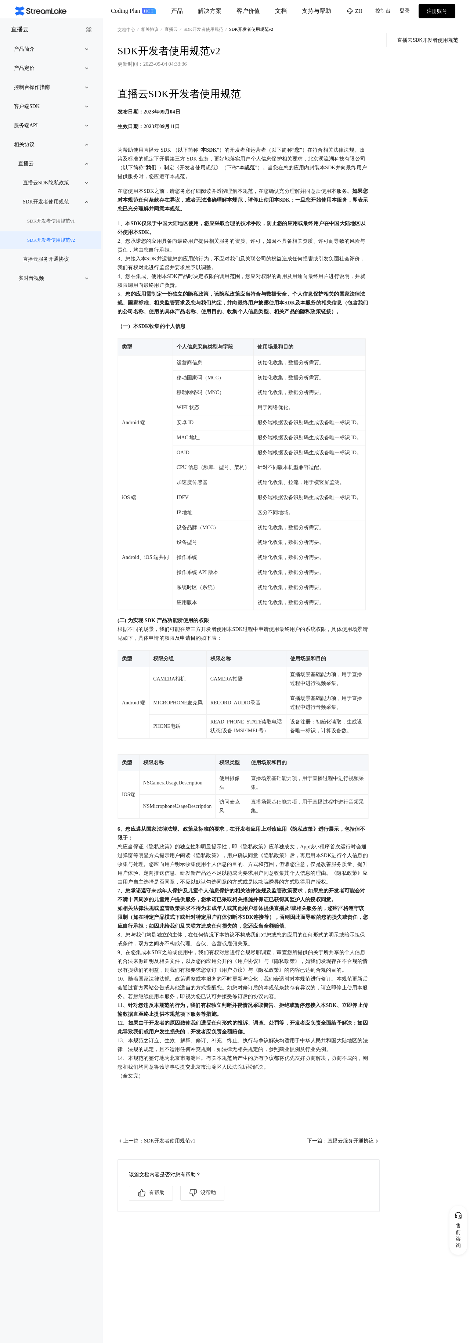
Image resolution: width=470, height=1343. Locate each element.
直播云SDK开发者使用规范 (427, 40)
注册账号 (437, 11)
